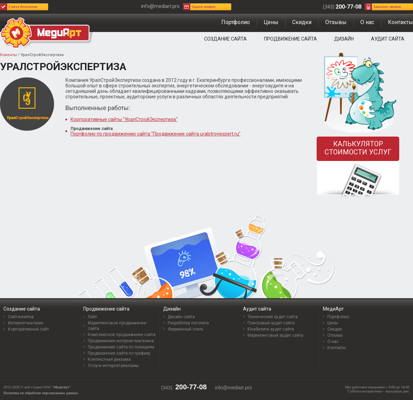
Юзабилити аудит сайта (270, 329)
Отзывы (336, 22)
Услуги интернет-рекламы (113, 365)
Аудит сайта (387, 39)
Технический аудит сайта (272, 316)
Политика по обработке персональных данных (40, 393)
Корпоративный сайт (28, 329)
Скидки (301, 22)
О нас (367, 22)
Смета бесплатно (23, 6)
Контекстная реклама (109, 359)
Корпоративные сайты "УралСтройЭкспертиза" (124, 119)
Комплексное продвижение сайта (122, 334)
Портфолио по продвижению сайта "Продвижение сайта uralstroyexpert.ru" (156, 134)
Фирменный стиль (185, 329)
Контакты (400, 22)
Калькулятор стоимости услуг (358, 148)
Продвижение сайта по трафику (119, 353)
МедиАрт (333, 309)
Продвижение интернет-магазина (121, 340)
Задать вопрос (204, 6)
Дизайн (344, 39)
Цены (271, 22)
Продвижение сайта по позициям (121, 347)
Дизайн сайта (181, 316)
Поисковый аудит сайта (271, 323)
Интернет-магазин (25, 323)
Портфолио (235, 22)
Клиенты (8, 55)
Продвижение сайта (290, 39)
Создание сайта (225, 39)
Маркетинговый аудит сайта (275, 335)
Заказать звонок (387, 6)
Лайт (92, 316)
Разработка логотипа (188, 323)
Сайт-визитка (21, 316)
